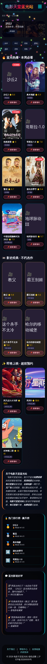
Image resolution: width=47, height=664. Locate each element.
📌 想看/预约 (12, 102)
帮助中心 (24, 649)
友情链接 (36, 649)
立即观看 (11, 31)
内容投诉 (24, 652)
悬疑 (26, 43)
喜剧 (6, 49)
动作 (6, 43)
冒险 (26, 49)
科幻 (16, 43)
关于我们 (11, 649)
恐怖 (16, 49)
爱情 (35, 43)
